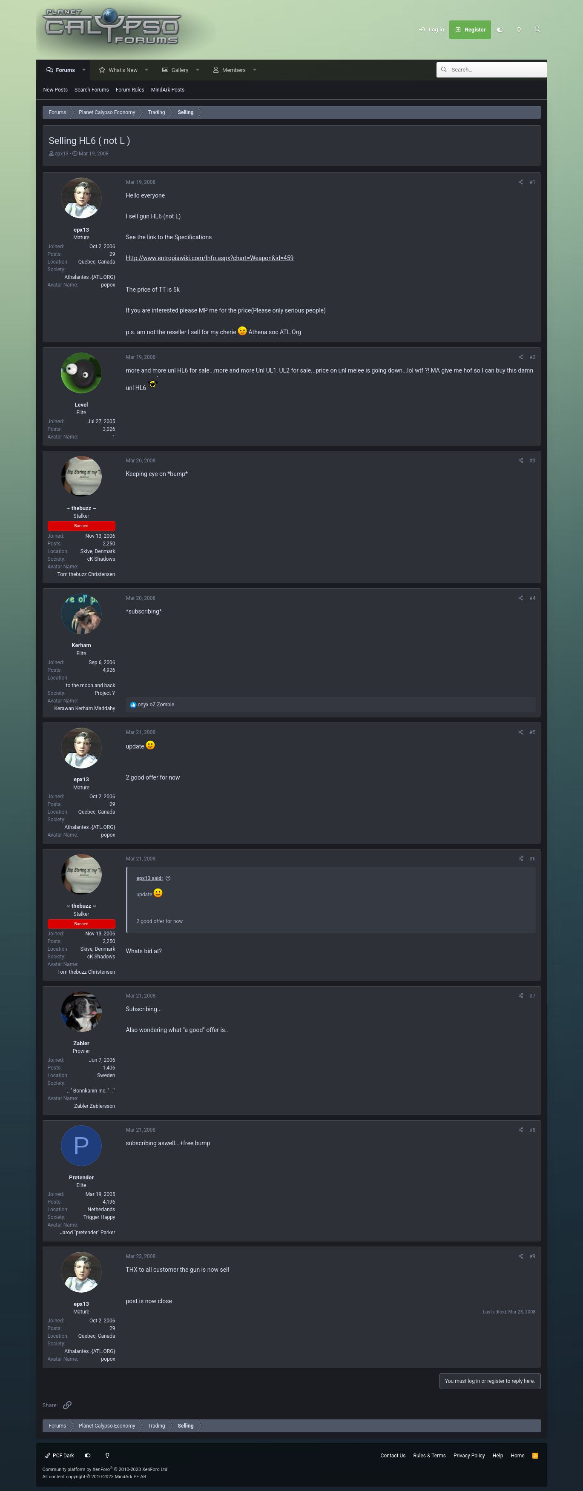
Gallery (182, 70)
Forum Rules (130, 90)
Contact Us (393, 1456)
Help (498, 1456)
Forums (67, 70)
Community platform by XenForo (106, 1469)
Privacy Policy (469, 1456)
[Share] (521, 183)
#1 (532, 183)
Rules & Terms (430, 1456)
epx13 (61, 154)
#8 (532, 1130)
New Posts (55, 90)
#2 (532, 358)
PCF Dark (59, 1456)
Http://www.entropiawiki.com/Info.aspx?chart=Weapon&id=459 (210, 258)
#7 (532, 996)
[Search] (537, 29)
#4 (532, 599)
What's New (125, 70)
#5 (532, 733)
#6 (532, 859)
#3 (532, 461)
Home (517, 1456)
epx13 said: (150, 879)
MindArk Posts (167, 90)
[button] (86, 70)
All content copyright (94, 1477)
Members (236, 70)
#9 (532, 1257)
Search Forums (92, 90)
